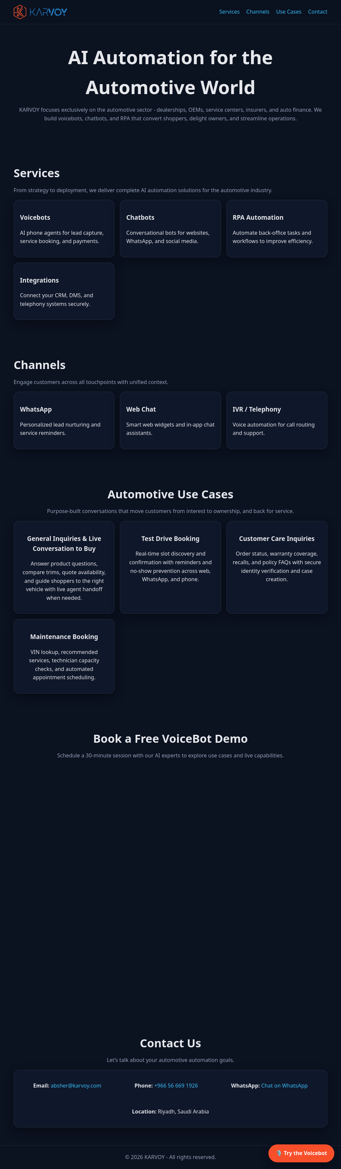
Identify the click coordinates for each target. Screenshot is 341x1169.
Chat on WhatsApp (284, 1085)
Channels (258, 11)
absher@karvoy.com (76, 1085)
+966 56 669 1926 (176, 1085)
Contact (317, 11)
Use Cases (288, 11)
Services (229, 11)
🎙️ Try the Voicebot (301, 1153)
